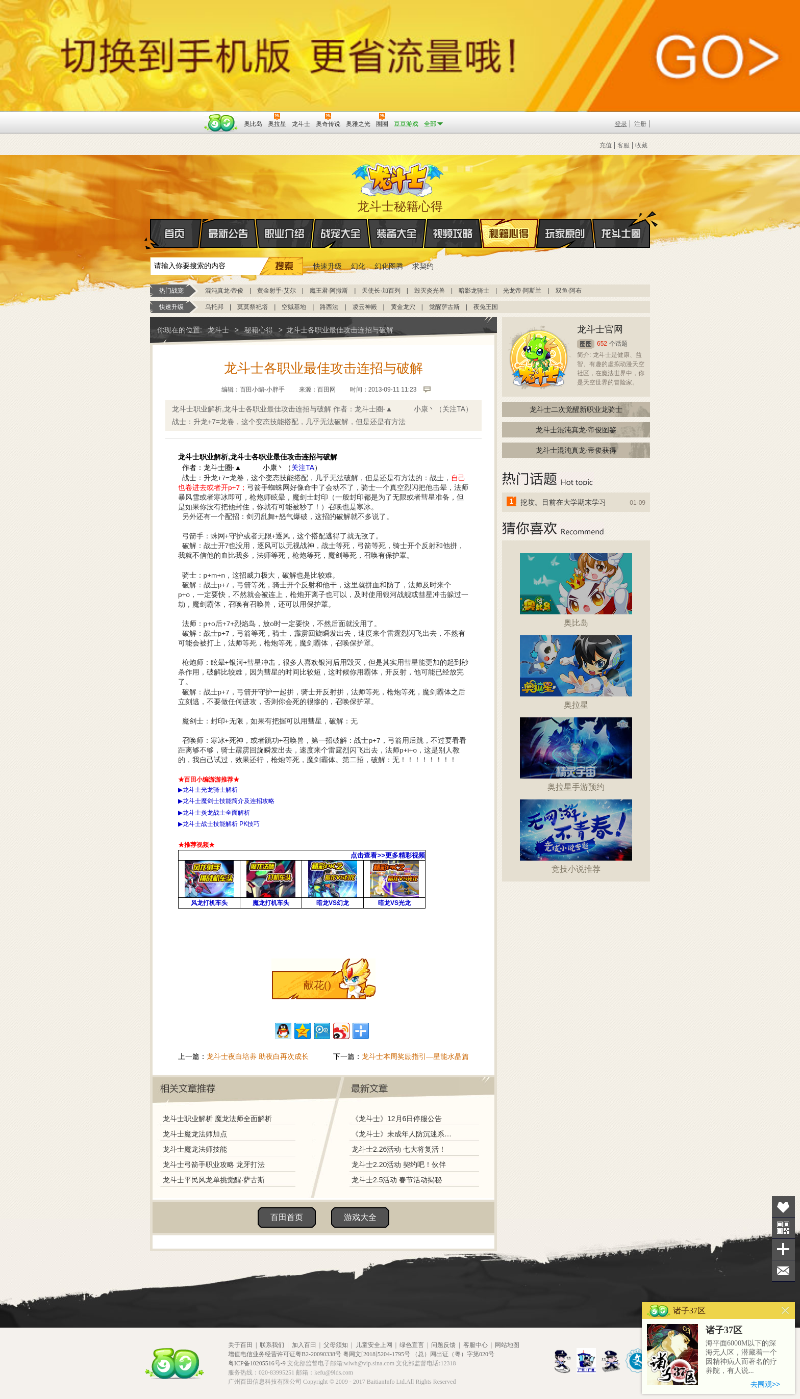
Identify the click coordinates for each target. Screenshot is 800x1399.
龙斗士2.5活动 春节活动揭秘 (397, 1180)
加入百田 (304, 1345)
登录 (621, 123)
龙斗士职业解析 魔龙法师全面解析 (217, 1119)
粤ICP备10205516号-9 (257, 1363)
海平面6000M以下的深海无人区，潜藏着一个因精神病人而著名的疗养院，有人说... (741, 1357)
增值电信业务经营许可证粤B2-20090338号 (284, 1354)
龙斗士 (398, 177)
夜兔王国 (485, 306)
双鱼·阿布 (569, 290)
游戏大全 (360, 1217)
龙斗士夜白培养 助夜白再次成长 (258, 1056)
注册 (640, 123)
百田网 (221, 123)
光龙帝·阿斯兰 (522, 290)
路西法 (329, 306)
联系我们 (272, 1345)
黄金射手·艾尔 (276, 290)
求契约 (423, 266)
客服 (623, 145)
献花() (317, 985)
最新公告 (228, 233)
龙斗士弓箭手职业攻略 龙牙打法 (214, 1164)
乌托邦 (214, 306)
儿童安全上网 (374, 1345)
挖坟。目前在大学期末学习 (563, 502)
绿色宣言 (411, 1345)
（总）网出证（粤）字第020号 (453, 1354)
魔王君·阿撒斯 (329, 290)
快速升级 (327, 266)
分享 (783, 1249)
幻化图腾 (388, 266)
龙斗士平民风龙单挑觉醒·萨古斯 (214, 1180)
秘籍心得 (509, 233)
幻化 (358, 266)
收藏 (641, 145)
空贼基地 (294, 306)
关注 (783, 1227)
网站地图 (507, 1345)
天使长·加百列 (381, 290)
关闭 (785, 1310)
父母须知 (335, 1345)
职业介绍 (285, 233)
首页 (151, 234)
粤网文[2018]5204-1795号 (376, 1354)
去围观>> (765, 1384)
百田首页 (286, 1217)
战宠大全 (341, 233)
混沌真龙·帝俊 (224, 290)
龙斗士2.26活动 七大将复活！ (399, 1149)
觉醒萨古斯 (444, 306)
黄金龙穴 (403, 306)
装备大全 (397, 233)
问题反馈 (443, 1345)
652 (602, 343)
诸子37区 (724, 1330)
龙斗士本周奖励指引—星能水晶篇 (415, 1056)
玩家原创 (565, 233)
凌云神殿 (365, 306)
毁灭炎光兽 (429, 290)
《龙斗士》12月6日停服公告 (397, 1119)
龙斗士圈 (621, 223)
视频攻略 (453, 233)
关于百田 (240, 1345)
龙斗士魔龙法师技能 (195, 1149)
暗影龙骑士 (474, 290)
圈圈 (585, 344)
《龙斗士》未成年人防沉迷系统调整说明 (405, 1134)
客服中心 (475, 1345)
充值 (605, 145)
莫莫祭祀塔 (252, 306)
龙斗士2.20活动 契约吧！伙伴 (399, 1164)
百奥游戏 (175, 116)
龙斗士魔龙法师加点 (195, 1134)
